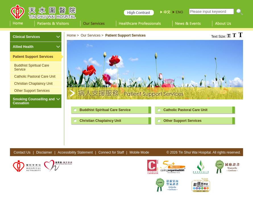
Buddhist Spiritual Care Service (31, 67)
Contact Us (22, 152)
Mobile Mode (139, 152)
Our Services (90, 35)
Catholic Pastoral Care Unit (34, 76)
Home (71, 35)
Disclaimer (44, 152)
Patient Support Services (33, 57)
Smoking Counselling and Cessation (34, 101)
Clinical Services (26, 37)
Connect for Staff (111, 152)
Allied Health (23, 47)
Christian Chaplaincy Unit (33, 84)
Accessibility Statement (75, 152)
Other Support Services (32, 91)
